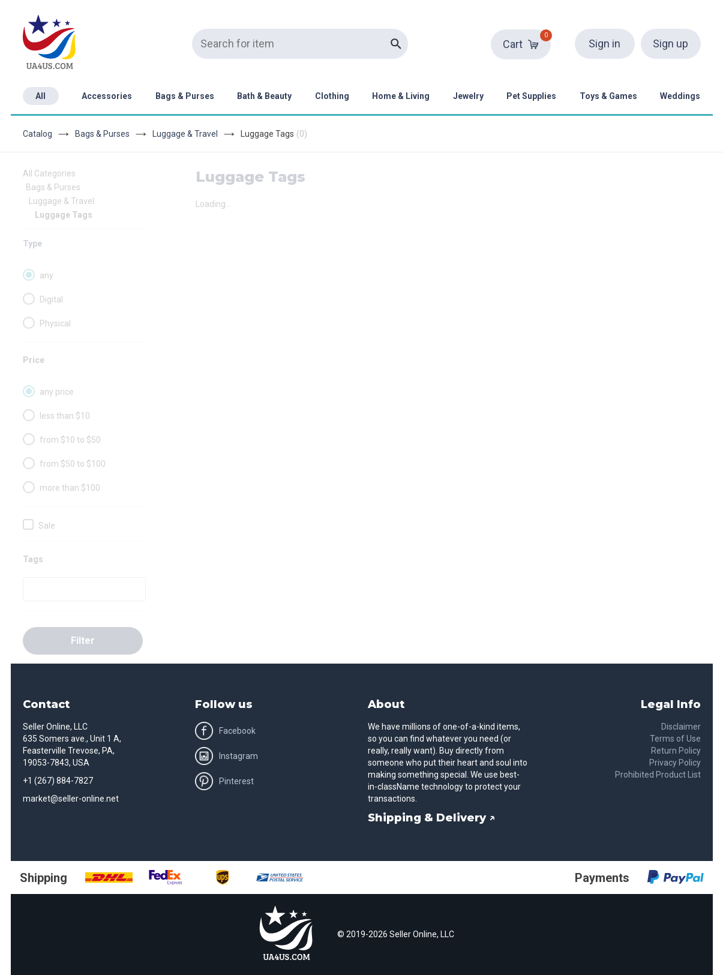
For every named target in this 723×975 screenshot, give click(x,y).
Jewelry (468, 96)
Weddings (680, 96)
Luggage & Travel (185, 134)
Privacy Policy (675, 762)
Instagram (226, 756)
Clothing (332, 96)
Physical (55, 323)
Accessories (107, 96)
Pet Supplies (531, 96)
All (40, 96)
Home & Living (401, 96)
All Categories (49, 173)
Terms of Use (675, 738)
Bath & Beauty (264, 96)
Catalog (37, 134)
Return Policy (676, 750)
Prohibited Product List (658, 774)
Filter (83, 640)
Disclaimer (681, 726)
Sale (46, 525)
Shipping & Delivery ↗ (432, 817)
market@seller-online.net (71, 798)
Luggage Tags (63, 215)
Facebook (225, 731)
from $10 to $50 (70, 440)
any (46, 275)
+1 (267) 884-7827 (58, 780)
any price (57, 392)
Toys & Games (608, 96)
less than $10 (65, 416)
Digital (51, 299)
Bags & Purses (184, 96)
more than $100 (70, 488)
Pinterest (224, 781)
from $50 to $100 (73, 464)
